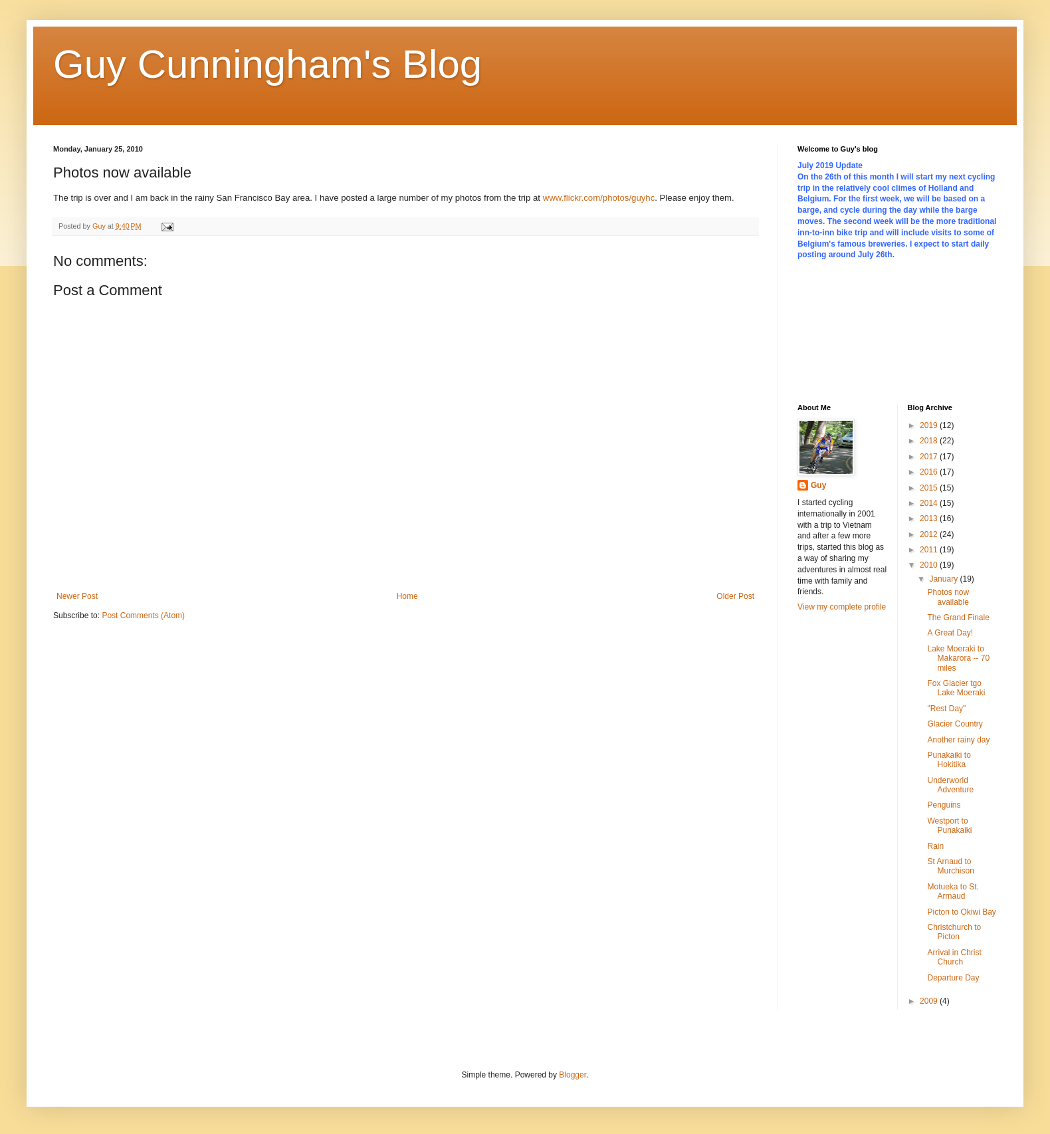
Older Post (735, 596)
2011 (930, 549)
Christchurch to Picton (954, 932)
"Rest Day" (946, 708)
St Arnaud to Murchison (950, 866)
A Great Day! (950, 632)
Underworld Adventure (950, 785)
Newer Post (77, 596)
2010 (930, 565)
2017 (930, 456)
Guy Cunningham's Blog (267, 64)
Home (407, 596)
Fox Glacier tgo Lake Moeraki (956, 688)
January (944, 579)
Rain (935, 846)
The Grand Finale (958, 617)
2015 (930, 488)
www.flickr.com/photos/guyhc (599, 198)
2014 (930, 503)
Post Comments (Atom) (143, 615)
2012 (930, 534)
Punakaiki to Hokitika (948, 759)
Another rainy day (958, 739)
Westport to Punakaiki (949, 825)
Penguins (943, 805)
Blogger (572, 1074)
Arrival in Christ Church (954, 957)
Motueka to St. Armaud (952, 891)
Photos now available (948, 597)
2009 (930, 1001)
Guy (818, 485)
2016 (930, 472)
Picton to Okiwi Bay (961, 912)
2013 (930, 518)
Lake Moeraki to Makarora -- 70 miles (958, 658)
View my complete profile (841, 607)
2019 (930, 425)
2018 (930, 440)
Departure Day (953, 977)
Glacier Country (954, 724)
